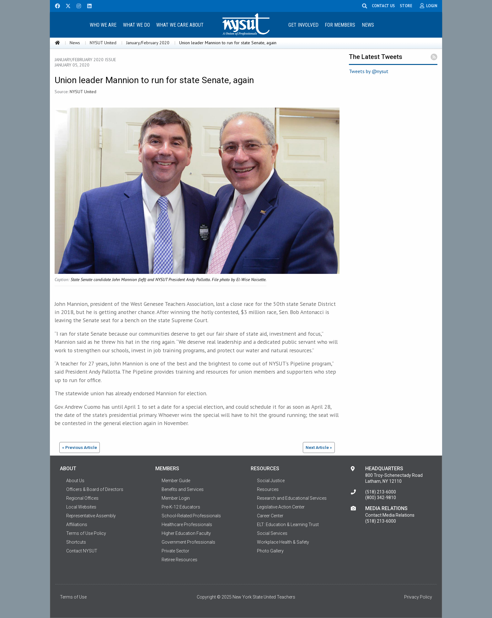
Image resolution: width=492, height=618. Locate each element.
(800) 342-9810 (380, 497)
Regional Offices (82, 498)
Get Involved (303, 25)
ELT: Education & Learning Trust (288, 524)
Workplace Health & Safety (283, 542)
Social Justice (271, 480)
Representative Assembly (91, 515)
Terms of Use (73, 596)
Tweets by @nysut (368, 71)
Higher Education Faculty (186, 533)
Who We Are (103, 25)
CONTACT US (383, 5)
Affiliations (76, 524)
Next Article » (319, 447)
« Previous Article (79, 447)
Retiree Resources (179, 559)
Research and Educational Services (292, 498)
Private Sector (175, 550)
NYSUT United (103, 42)
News (368, 25)
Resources (268, 489)
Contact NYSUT (81, 550)
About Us (75, 480)
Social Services (272, 533)
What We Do (136, 25)
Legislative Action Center (281, 506)
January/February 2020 (147, 42)
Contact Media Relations (389, 515)
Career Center (270, 515)
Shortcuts (76, 542)
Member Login (176, 498)
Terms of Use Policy (86, 533)
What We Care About (180, 25)
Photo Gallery (270, 550)
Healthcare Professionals (187, 524)
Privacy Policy (418, 596)
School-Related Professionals (191, 515)
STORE (406, 5)
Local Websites (81, 506)
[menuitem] (103, 25)
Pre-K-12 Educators (181, 506)
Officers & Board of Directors (94, 489)
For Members (340, 25)
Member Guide (176, 480)
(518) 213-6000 (380, 491)
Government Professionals (188, 542)
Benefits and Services (183, 489)
